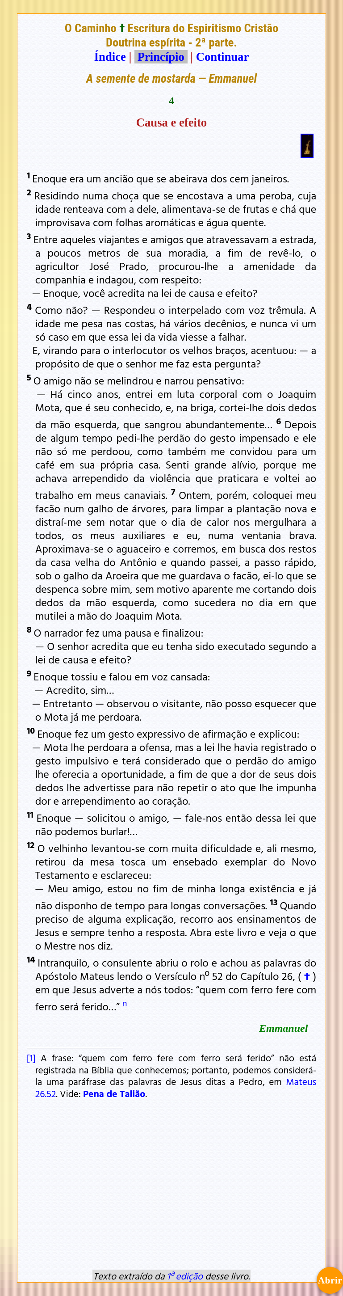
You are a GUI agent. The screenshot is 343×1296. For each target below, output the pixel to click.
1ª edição (185, 1276)
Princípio (160, 56)
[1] (31, 1058)
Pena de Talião (114, 1093)
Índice (110, 56)
